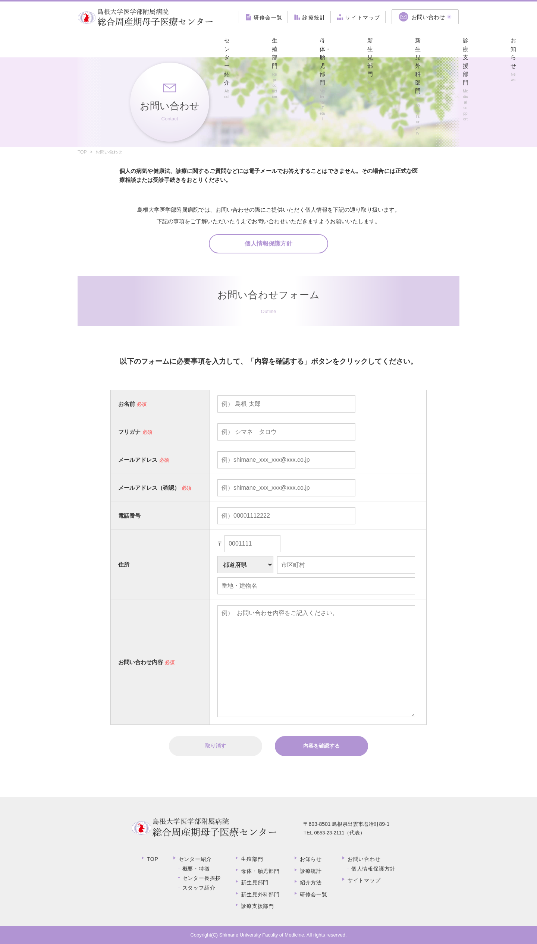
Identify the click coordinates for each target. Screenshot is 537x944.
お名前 (126, 404)
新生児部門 (244, 43)
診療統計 (311, 871)
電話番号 (129, 515)
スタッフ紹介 (199, 888)
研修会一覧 (313, 894)
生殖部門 (149, 43)
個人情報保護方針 (268, 243)
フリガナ (129, 432)
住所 (123, 564)
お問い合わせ (364, 859)
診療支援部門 (340, 43)
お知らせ (388, 43)
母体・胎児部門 (197, 43)
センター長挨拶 (201, 878)
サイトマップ (364, 880)
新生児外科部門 (292, 43)
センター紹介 (101, 43)
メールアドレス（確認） (149, 487)
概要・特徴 (196, 869)
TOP (82, 152)
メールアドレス (137, 460)
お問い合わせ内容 (140, 662)
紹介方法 (435, 43)
